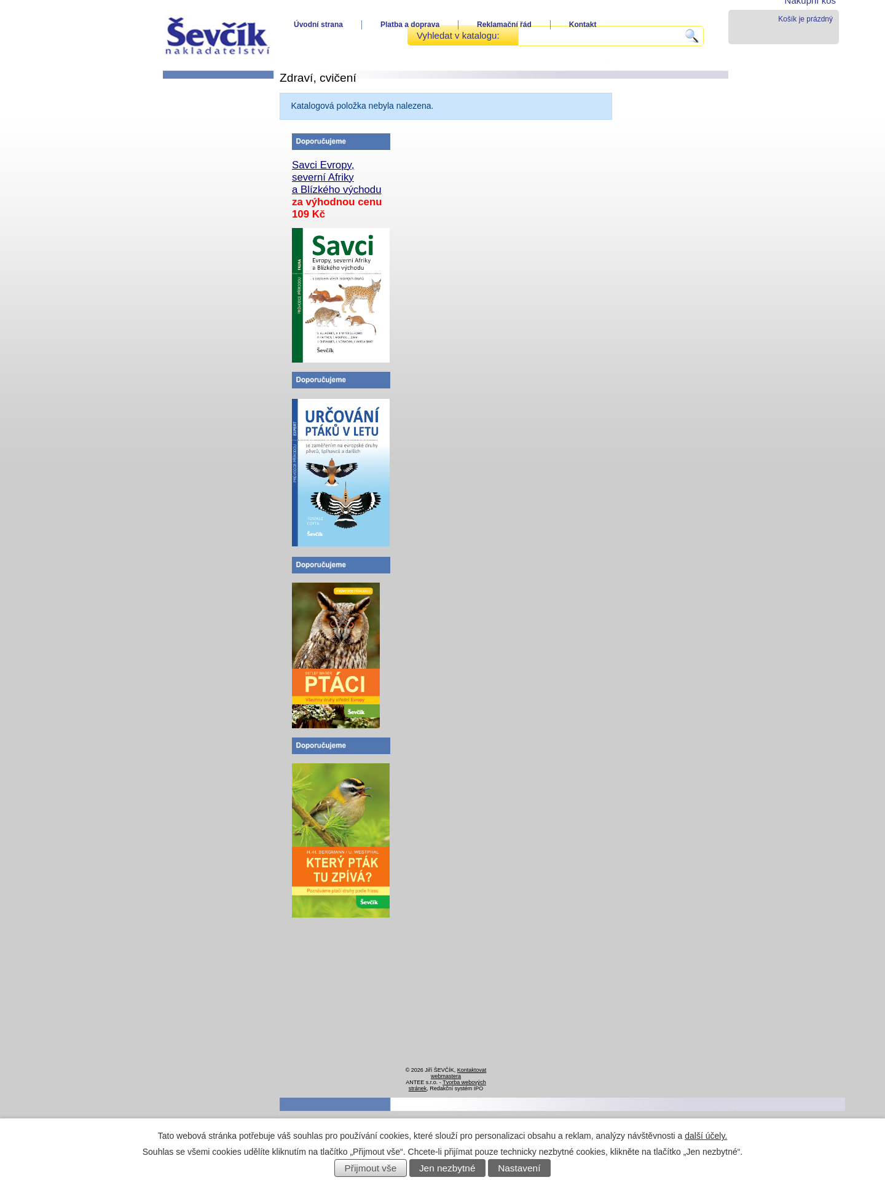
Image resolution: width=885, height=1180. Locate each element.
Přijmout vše (371, 1168)
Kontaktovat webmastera (458, 1073)
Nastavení (519, 1168)
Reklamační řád (504, 24)
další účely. (706, 1136)
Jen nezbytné (447, 1168)
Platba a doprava (409, 24)
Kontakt (583, 24)
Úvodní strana (318, 24)
